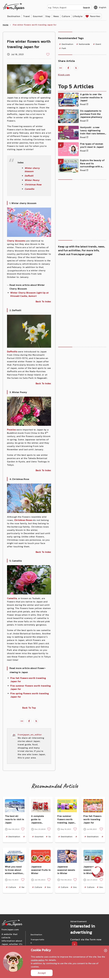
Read (83, 104)
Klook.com (64, 74)
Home (5, 24)
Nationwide (84, 44)
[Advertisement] (80, 209)
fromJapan (14, 6)
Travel (26, 16)
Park (64, 48)
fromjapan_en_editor (30, 734)
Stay (47, 16)
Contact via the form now (85, 939)
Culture (66, 16)
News (56, 16)
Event (98, 44)
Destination (13, 16)
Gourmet (38, 16)
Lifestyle (77, 16)
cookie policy (38, 960)
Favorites (95, 16)
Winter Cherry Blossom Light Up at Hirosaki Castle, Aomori (29, 294)
